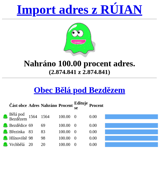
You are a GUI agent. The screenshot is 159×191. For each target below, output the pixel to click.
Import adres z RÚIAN (79, 9)
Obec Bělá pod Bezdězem (79, 90)
